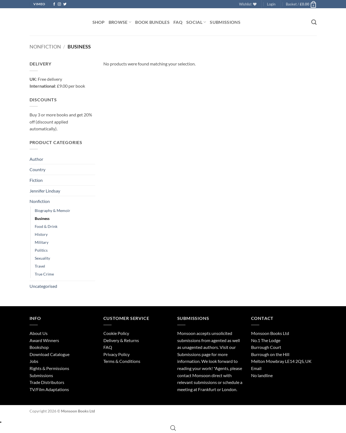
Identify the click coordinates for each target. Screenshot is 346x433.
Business (42, 218)
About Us (39, 333)
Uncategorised (43, 286)
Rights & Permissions (49, 368)
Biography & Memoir (52, 210)
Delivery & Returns (121, 340)
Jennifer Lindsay (45, 190)
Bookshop (39, 347)
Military (41, 242)
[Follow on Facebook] (54, 4)
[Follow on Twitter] (64, 4)
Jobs (34, 361)
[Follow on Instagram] (59, 4)
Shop (98, 22)
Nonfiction (45, 47)
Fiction (36, 180)
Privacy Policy (116, 354)
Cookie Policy (116, 333)
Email (256, 368)
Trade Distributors (47, 382)
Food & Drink (46, 226)
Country (37, 169)
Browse (120, 22)
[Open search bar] (173, 428)
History (41, 234)
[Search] (313, 22)
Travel (40, 266)
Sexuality (42, 258)
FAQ (177, 22)
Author (36, 159)
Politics (41, 250)
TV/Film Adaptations (49, 389)
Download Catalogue (49, 354)
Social (196, 22)
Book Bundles (152, 22)
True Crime (44, 274)
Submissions (225, 22)
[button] (271, 4)
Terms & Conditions (121, 361)
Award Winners (44, 340)
